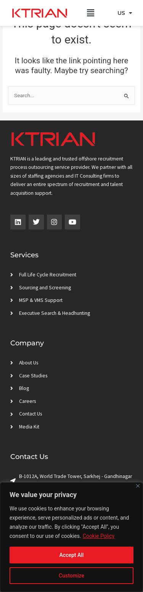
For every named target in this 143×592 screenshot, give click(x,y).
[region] (71, 537)
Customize (71, 576)
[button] (90, 13)
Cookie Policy (99, 536)
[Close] (138, 486)
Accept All (71, 555)
